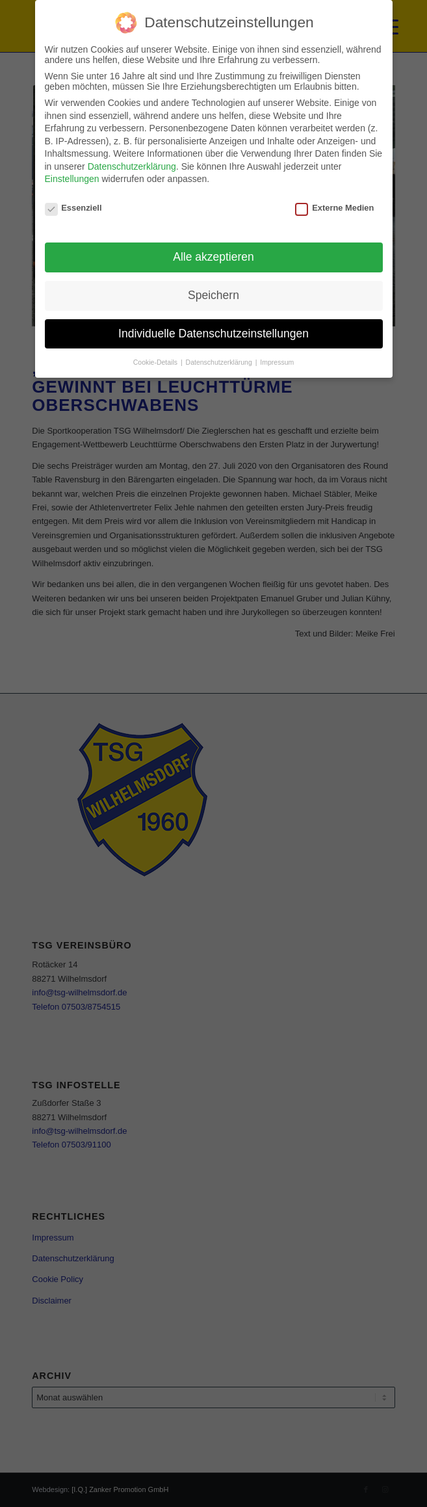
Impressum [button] (277, 362)
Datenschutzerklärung (132, 166)
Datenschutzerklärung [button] (220, 362)
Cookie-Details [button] (156, 362)
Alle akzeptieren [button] (213, 256)
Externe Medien (334, 208)
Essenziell (73, 208)
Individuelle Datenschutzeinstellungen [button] (213, 333)
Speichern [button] (213, 295)
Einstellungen (72, 179)
